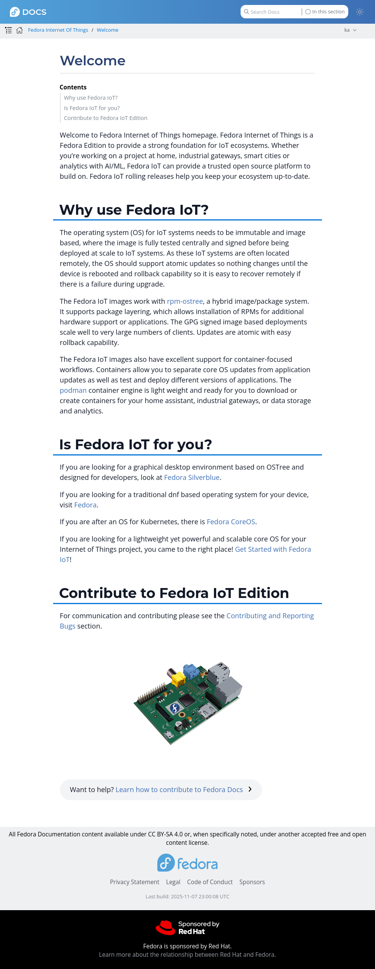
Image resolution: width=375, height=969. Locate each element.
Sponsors (252, 882)
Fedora (85, 504)
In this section (325, 11)
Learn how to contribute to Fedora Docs (184, 789)
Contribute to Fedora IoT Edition (105, 118)
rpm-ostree (185, 301)
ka (347, 29)
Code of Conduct (210, 882)
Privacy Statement (134, 882)
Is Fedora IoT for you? (92, 108)
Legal (173, 882)
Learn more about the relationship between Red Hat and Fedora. (187, 955)
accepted (313, 834)
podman (73, 390)
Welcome (108, 29)
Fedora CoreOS (231, 521)
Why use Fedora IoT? (91, 97)
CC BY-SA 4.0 (165, 834)
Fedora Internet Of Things (58, 29)
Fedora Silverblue (192, 477)
